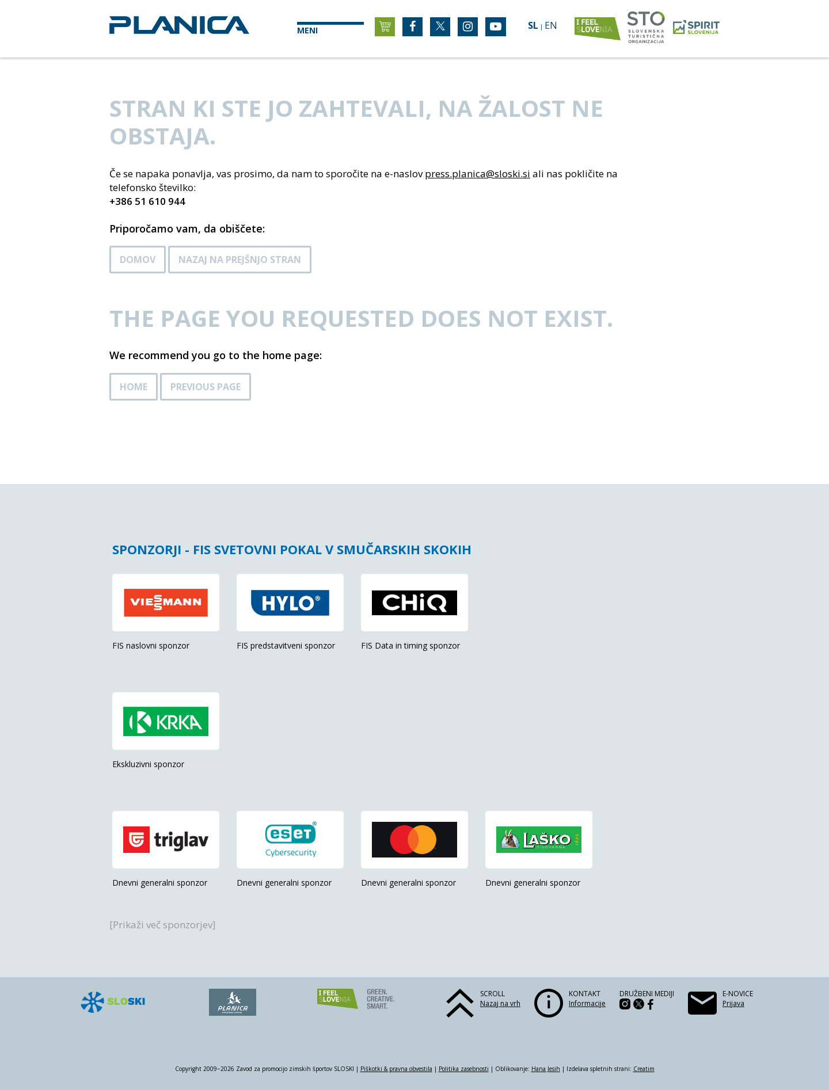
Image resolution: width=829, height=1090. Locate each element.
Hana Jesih (545, 1069)
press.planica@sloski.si (477, 173)
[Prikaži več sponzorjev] (162, 924)
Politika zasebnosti (464, 1069)
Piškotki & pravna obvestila (396, 1069)
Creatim (644, 1069)
